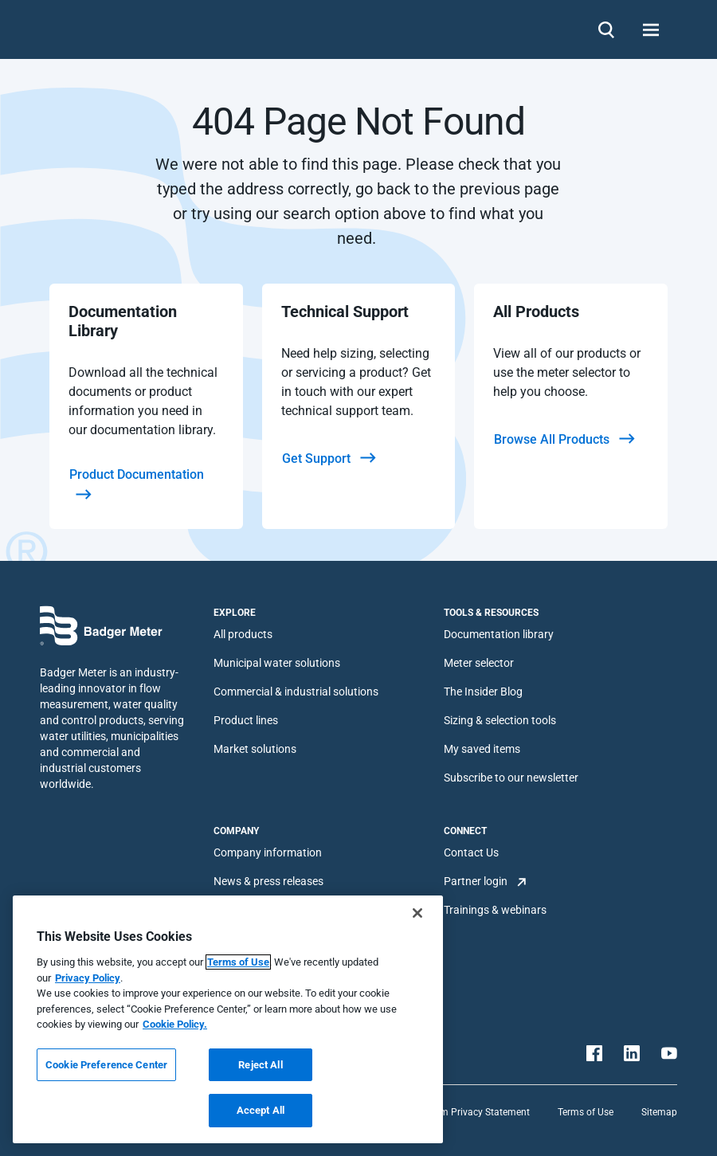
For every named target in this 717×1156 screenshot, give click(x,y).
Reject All (260, 1065)
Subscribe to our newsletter (511, 777)
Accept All (260, 1110)
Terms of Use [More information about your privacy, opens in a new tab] (238, 962)
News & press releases (268, 881)
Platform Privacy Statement (470, 1112)
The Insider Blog (483, 691)
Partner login (475, 881)
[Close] (417, 913)
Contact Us (471, 852)
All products (243, 634)
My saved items (482, 749)
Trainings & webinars (495, 909)
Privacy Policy (87, 978)
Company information (268, 852)
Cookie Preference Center (106, 1065)
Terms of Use (585, 1112)
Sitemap (659, 1112)
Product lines (246, 720)
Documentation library (499, 634)
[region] (228, 1019)
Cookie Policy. (175, 1024)
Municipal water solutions (277, 662)
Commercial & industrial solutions (296, 691)
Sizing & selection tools (500, 720)
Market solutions (255, 749)
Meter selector (479, 662)
